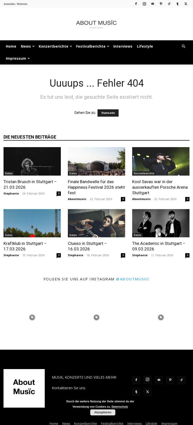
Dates (9, 173)
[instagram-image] (32, 317)
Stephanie (11, 193)
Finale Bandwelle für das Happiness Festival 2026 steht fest (96, 187)
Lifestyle (145, 46)
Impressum (18, 58)
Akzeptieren (102, 412)
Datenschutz (120, 406)
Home (11, 46)
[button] (183, 46)
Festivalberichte (92, 46)
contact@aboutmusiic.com (73, 393)
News (28, 46)
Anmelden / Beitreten (15, 3)
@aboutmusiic (133, 278)
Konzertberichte (55, 46)
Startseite (108, 113)
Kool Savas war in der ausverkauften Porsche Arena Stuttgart (160, 187)
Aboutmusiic (77, 199)
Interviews (122, 46)
